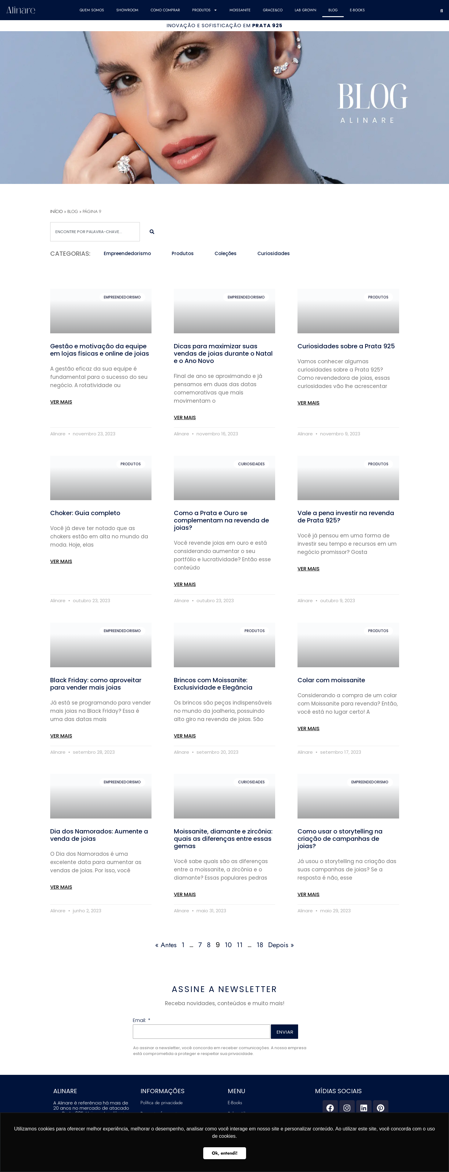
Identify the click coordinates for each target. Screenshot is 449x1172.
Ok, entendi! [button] (225, 1153)
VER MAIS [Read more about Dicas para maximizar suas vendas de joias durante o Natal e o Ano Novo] (185, 417)
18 (259, 945)
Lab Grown (305, 10)
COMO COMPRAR (165, 10)
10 (228, 945)
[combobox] (95, 231)
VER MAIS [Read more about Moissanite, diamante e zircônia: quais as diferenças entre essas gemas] (185, 894)
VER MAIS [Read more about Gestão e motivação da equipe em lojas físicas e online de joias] (61, 401)
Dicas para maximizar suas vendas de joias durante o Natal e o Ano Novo (223, 353)
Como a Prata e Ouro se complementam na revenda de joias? (221, 520)
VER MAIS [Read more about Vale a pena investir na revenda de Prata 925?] (308, 568)
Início (56, 211)
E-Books (357, 10)
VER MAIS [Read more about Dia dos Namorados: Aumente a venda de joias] (61, 887)
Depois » (281, 945)
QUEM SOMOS (92, 10)
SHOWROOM (127, 10)
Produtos (204, 10)
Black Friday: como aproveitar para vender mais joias (95, 684)
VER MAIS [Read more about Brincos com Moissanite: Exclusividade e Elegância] (185, 735)
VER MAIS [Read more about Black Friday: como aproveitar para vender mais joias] (61, 735)
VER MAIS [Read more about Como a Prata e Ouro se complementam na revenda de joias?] (185, 584)
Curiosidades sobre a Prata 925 (346, 346)
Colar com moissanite (331, 680)
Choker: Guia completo (85, 513)
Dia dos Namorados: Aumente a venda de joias (99, 835)
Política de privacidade (161, 1102)
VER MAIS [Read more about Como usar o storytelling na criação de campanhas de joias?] (308, 894)
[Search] (152, 231)
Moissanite (240, 10)
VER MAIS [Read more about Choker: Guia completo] (61, 561)
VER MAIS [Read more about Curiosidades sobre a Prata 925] (308, 402)
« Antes (166, 945)
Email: (140, 1021)
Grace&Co (272, 10)
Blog (333, 10)
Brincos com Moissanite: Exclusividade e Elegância (213, 684)
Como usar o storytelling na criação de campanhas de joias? (340, 838)
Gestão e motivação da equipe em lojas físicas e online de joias (99, 350)
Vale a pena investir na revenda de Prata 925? (345, 517)
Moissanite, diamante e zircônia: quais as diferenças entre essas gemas (223, 838)
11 (240, 945)
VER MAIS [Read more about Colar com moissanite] (308, 728)
